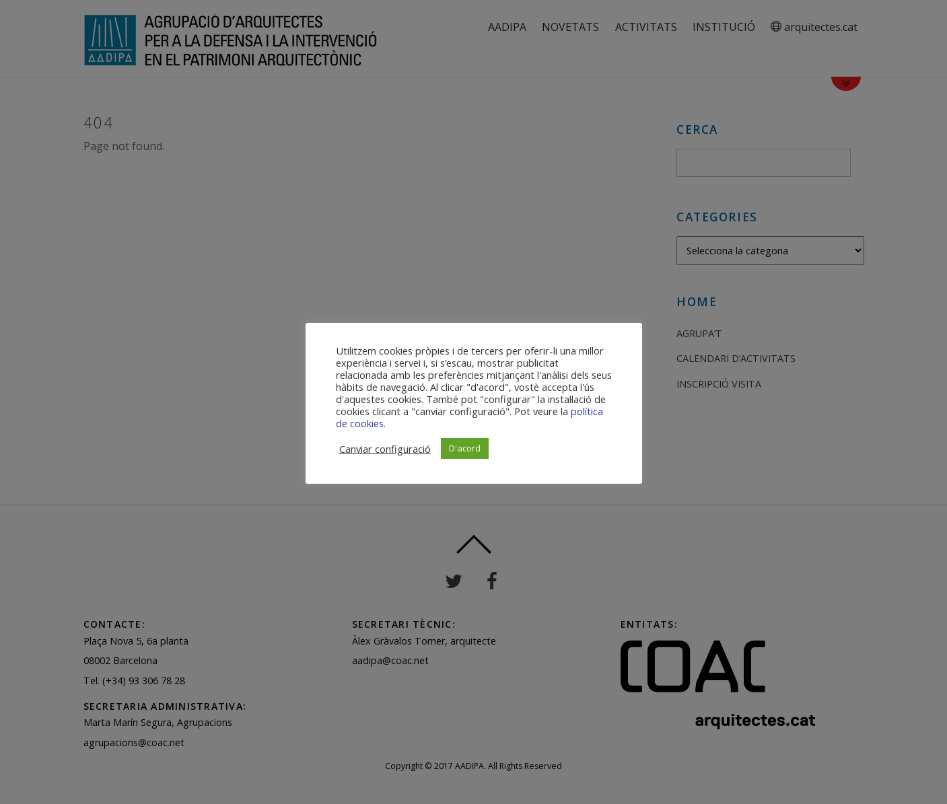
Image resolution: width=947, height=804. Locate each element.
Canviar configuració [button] (385, 449)
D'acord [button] (465, 448)
